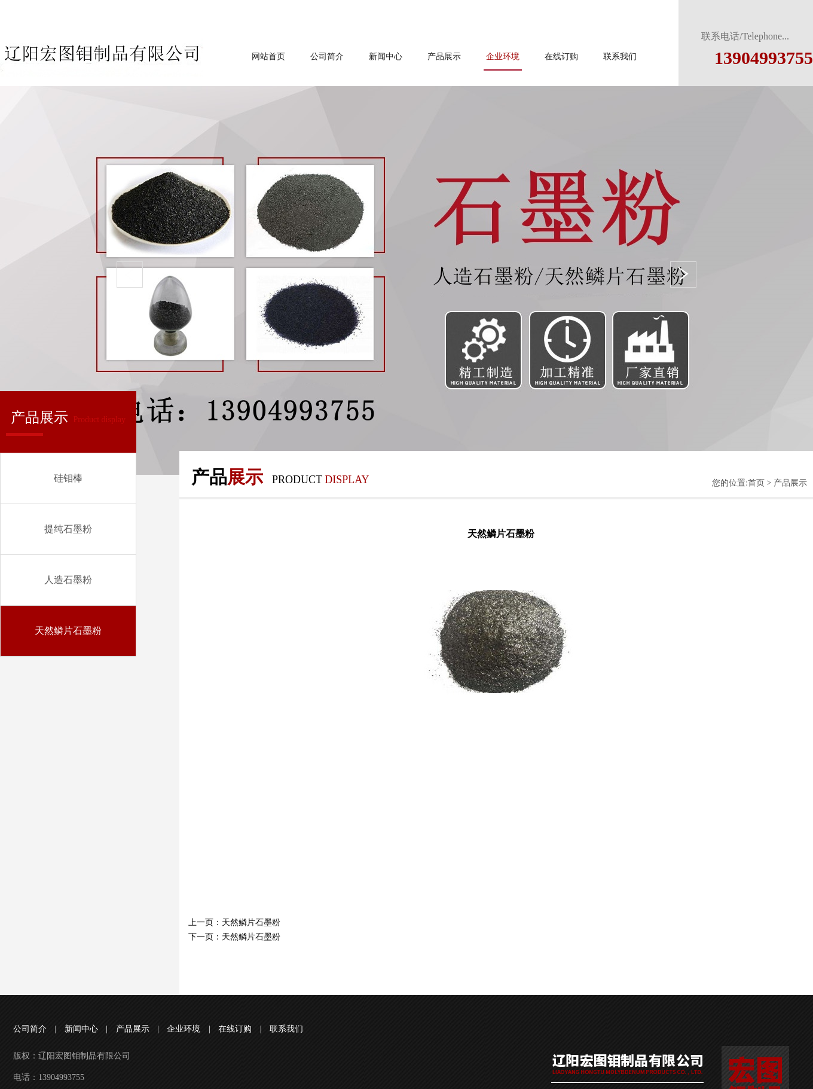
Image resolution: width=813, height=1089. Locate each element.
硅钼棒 (68, 478)
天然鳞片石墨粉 (68, 631)
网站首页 (268, 56)
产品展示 (444, 56)
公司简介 (327, 56)
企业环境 (502, 56)
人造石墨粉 (68, 580)
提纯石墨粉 (68, 529)
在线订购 (561, 56)
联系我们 (620, 56)
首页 (756, 482)
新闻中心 (385, 56)
